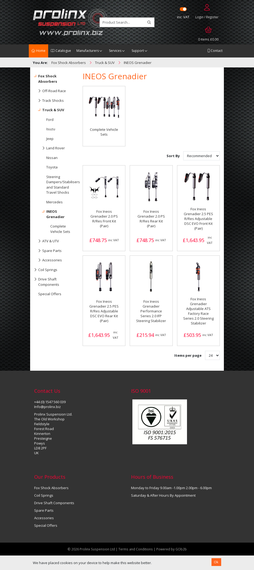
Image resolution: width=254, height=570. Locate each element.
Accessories (48, 260)
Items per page (188, 355)
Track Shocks (49, 101)
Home (38, 50)
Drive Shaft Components (46, 281)
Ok (216, 562)
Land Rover (49, 148)
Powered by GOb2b (171, 549)
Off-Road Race (50, 91)
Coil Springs (45, 270)
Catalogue (61, 50)
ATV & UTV (46, 241)
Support (138, 50)
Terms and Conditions (136, 549)
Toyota (52, 167)
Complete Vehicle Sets (60, 229)
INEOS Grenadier (49, 213)
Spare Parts (48, 251)
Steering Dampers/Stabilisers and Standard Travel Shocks (60, 184)
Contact (215, 50)
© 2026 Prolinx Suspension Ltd (91, 549)
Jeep (50, 138)
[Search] (149, 22)
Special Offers (49, 293)
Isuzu (50, 129)
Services (115, 50)
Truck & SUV (49, 110)
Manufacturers (87, 50)
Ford (50, 119)
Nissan (52, 157)
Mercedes (54, 202)
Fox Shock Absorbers (45, 77)
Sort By (174, 155)
